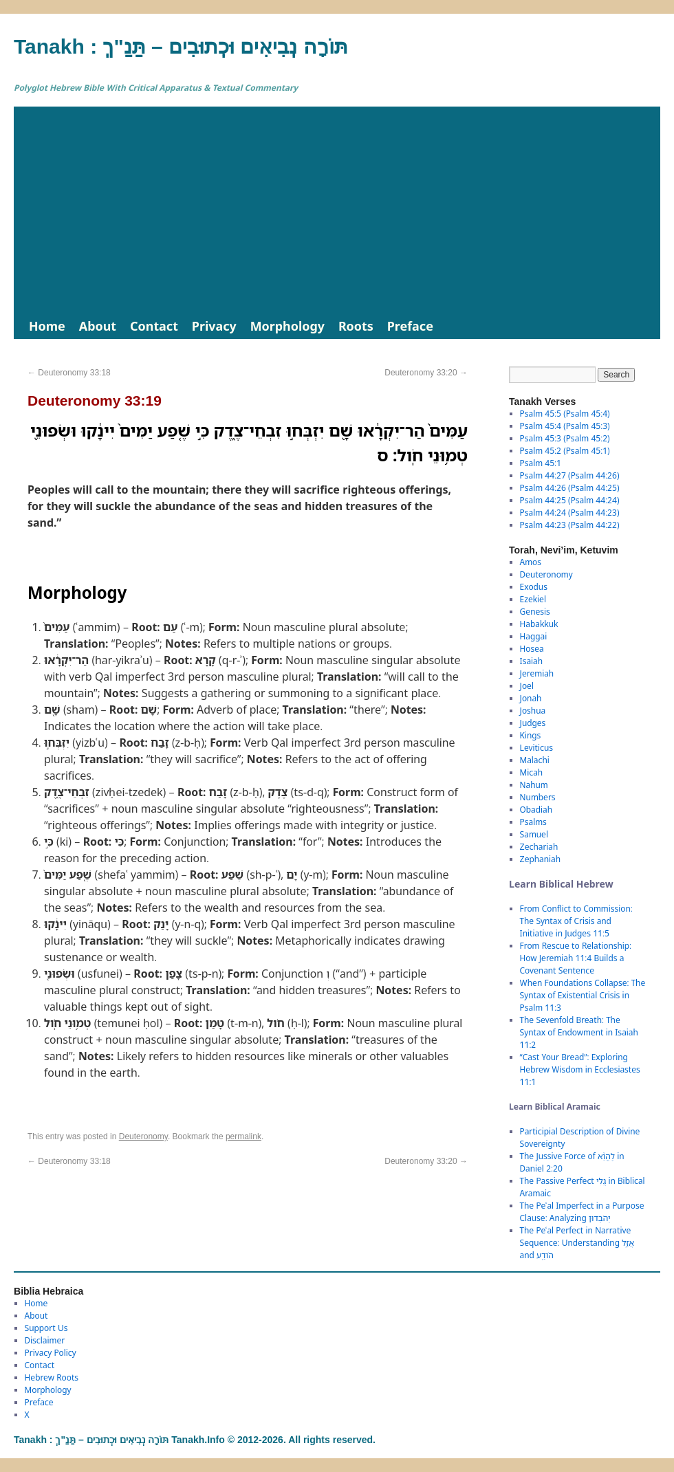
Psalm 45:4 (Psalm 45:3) (565, 426)
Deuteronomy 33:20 (426, 372)
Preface (410, 326)
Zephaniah (540, 859)
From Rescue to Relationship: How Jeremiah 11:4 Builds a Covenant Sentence (575, 958)
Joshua (533, 710)
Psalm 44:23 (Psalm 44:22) (570, 525)
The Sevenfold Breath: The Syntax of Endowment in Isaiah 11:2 (579, 1032)
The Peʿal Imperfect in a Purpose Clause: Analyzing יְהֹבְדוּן (582, 1212)
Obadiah (536, 809)
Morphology (287, 326)
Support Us (46, 1328)
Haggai (533, 636)
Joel (527, 686)
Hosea (532, 649)
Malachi (535, 760)
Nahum (534, 785)
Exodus (533, 587)
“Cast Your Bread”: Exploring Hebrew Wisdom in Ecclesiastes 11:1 (580, 1069)
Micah (531, 772)
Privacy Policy (50, 1353)
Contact (154, 326)
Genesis (535, 611)
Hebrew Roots (52, 1377)
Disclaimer (45, 1340)
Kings (530, 735)
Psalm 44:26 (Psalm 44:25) (570, 488)
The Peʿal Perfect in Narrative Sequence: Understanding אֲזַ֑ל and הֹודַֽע (577, 1242)
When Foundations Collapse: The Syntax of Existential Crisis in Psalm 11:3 (583, 995)
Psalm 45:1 (540, 463)
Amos (530, 562)
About (97, 326)
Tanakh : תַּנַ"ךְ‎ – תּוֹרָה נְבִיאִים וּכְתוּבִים (181, 46)
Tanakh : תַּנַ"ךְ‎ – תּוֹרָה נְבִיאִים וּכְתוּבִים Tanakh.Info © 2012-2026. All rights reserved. (195, 1439)
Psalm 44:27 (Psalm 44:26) (570, 475)
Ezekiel (533, 599)
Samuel (534, 834)
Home (47, 326)
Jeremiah (537, 673)
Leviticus (537, 748)
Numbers (538, 797)
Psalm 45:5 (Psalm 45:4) (565, 413)
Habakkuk (539, 624)
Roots (355, 326)
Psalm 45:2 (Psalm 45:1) (565, 451)
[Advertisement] (337, 209)
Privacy (214, 326)
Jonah (531, 698)
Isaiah (531, 661)
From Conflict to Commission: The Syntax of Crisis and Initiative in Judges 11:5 (576, 921)
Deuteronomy (143, 1136)
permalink (243, 1136)
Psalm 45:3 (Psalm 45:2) (565, 438)
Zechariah (539, 847)
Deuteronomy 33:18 (69, 372)
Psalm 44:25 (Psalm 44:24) (570, 500)
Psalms (533, 822)
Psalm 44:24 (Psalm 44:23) (570, 512)
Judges (533, 723)
